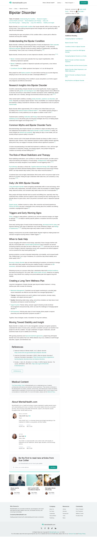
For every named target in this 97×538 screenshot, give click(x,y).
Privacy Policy (81, 533)
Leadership (52, 513)
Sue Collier (21, 436)
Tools (64, 515)
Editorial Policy (51, 392)
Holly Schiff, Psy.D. (24, 416)
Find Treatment (79, 511)
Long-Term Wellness (36, 22)
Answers (65, 511)
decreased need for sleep (50, 224)
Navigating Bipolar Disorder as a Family (75, 56)
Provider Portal (79, 515)
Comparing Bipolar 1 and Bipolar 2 (74, 38)
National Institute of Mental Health (27, 110)
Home (10, 8)
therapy (35, 116)
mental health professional (32, 244)
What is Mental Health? (49, 2)
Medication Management (17, 290)
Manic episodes (54, 44)
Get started (83, 2)
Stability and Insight (48, 22)
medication (27, 116)
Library (59, 2)
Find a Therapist (79, 509)
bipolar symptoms (26, 72)
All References (17, 371)
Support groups (13, 204)
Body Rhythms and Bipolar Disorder (74, 80)
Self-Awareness (15, 311)
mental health (13, 104)
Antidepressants (42, 160)
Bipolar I (13, 59)
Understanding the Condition (27, 19)
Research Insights (42, 19)
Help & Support (69, 2)
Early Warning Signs (14, 22)
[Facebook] (45, 528)
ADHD (10, 100)
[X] (41, 528)
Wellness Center (79, 513)
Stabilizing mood (13, 118)
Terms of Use (72, 533)
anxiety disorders (36, 98)
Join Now (53, 467)
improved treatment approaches (34, 336)
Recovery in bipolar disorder (16, 262)
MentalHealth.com (54, 532)
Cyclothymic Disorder (16, 68)
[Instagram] (48, 528)
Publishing (52, 518)
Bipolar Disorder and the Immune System (76, 65)
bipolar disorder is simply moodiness (40, 130)
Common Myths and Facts (16, 20)
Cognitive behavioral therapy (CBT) (40, 166)
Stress (11, 216)
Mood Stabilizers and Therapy (33, 20)
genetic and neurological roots (27, 90)
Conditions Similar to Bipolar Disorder (75, 46)
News (64, 518)
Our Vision (52, 511)
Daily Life (45, 20)
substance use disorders (48, 98)
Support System (15, 305)
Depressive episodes (14, 48)
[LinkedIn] (55, 528)
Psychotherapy (13, 166)
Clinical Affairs (53, 515)
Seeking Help (25, 22)
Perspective (65, 513)
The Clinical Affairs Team (18, 385)
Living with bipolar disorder (16, 186)
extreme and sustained (26, 132)
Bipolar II (13, 63)
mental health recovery (40, 272)
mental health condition (26, 26)
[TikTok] (52, 528)
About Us (52, 509)
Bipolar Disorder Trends (71, 42)
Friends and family (14, 206)
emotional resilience (52, 270)
